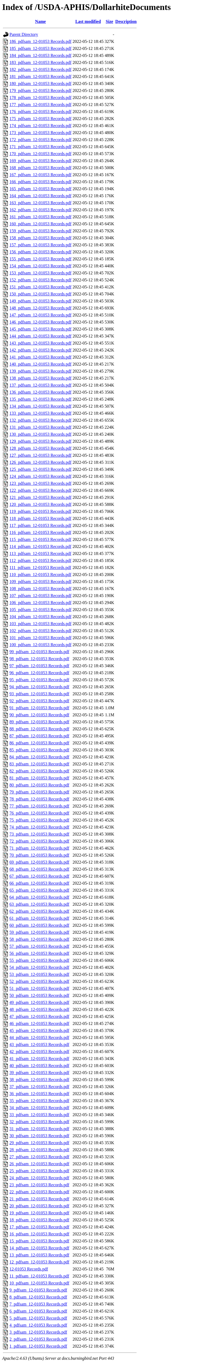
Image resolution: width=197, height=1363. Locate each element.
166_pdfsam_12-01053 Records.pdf (40, 181)
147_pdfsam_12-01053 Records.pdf (40, 315)
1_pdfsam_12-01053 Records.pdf (38, 1346)
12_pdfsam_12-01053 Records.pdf (39, 1262)
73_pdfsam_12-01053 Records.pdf (39, 834)
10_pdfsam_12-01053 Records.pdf (39, 1283)
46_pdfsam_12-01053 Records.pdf (39, 1023)
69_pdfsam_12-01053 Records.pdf (39, 862)
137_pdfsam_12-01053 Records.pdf (40, 385)
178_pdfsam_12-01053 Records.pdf (40, 97)
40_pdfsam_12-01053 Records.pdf (39, 1065)
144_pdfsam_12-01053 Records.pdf (40, 336)
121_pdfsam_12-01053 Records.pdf (40, 497)
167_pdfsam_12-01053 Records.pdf (40, 174)
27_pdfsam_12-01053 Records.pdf (39, 1156)
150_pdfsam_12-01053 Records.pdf (40, 294)
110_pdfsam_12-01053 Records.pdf (40, 574)
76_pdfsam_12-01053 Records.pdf (39, 813)
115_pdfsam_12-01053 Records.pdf (40, 539)
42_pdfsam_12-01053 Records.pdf (39, 1051)
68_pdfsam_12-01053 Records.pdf (39, 869)
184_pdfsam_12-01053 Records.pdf (40, 55)
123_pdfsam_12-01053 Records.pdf (40, 483)
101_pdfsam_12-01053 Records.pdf (40, 637)
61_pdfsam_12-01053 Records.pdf (39, 918)
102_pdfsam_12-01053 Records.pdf (40, 630)
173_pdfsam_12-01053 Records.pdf (40, 132)
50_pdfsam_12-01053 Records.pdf (39, 995)
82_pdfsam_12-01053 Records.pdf (39, 771)
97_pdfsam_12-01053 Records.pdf (39, 665)
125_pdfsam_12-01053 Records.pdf (40, 469)
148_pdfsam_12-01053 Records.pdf (40, 308)
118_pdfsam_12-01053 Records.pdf (40, 518)
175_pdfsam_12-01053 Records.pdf (40, 118)
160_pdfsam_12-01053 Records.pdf (40, 224)
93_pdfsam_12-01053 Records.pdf (39, 693)
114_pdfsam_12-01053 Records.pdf (40, 546)
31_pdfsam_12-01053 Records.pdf (39, 1128)
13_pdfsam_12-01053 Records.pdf (39, 1255)
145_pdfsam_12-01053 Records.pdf (40, 329)
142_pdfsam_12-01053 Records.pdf (40, 350)
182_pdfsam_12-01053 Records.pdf (40, 69)
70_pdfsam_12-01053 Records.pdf (39, 855)
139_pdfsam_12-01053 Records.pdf (40, 371)
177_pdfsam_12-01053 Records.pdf (40, 104)
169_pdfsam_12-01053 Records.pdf (40, 160)
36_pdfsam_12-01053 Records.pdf (39, 1093)
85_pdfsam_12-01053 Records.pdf (39, 750)
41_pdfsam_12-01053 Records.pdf (39, 1058)
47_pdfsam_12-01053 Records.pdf (39, 1016)
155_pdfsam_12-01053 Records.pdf (40, 259)
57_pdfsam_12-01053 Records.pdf (39, 946)
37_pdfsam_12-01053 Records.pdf (39, 1086)
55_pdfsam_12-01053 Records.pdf (39, 960)
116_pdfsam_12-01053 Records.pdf (40, 532)
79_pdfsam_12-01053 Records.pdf (39, 792)
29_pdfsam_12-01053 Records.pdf (39, 1142)
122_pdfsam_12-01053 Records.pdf (40, 490)
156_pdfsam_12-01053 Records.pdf (40, 252)
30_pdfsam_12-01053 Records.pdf (39, 1135)
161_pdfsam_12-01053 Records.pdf (40, 216)
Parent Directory (23, 34)
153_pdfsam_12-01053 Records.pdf (40, 273)
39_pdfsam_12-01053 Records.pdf (39, 1072)
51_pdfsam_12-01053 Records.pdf (39, 988)
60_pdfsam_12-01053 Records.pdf (39, 925)
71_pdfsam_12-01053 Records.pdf (39, 848)
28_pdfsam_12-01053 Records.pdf (39, 1149)
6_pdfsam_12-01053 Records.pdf (38, 1311)
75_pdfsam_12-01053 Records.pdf (39, 820)
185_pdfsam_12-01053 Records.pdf (40, 48)
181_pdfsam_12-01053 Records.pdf (40, 76)
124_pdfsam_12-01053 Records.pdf (40, 476)
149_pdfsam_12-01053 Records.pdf (40, 301)
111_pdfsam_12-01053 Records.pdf (40, 567)
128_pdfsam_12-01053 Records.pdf (40, 448)
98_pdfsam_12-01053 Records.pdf (39, 658)
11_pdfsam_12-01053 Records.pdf (39, 1276)
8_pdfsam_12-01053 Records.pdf (38, 1297)
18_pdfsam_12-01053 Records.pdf (39, 1220)
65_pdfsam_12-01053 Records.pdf (39, 890)
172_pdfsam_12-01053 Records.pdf (40, 139)
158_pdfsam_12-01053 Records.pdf (40, 238)
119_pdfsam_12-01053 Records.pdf (40, 511)
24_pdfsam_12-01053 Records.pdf (39, 1177)
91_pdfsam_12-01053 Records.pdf (39, 708)
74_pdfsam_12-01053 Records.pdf (39, 827)
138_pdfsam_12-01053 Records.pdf (40, 378)
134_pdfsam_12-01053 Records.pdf (40, 406)
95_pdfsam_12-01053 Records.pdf (39, 679)
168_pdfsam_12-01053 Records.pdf (40, 167)
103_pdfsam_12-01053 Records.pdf (40, 623)
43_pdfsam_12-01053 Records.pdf (39, 1044)
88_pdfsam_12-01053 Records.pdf (39, 729)
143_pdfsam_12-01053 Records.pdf (40, 343)
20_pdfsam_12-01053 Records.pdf (39, 1206)
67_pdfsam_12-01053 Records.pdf (39, 876)
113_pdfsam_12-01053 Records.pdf (40, 553)
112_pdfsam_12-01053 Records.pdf (40, 560)
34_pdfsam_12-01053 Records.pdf (39, 1107)
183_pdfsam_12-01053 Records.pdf (40, 62)
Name (40, 21)
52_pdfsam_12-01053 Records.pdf (39, 981)
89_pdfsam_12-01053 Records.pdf (39, 722)
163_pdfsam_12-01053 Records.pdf (40, 202)
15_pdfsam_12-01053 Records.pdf (39, 1241)
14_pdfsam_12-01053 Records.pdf (39, 1248)
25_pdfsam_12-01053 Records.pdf (39, 1170)
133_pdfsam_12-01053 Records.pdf (40, 413)
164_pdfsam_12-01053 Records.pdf (40, 195)
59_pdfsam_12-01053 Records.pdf (39, 932)
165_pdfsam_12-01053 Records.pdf (40, 188)
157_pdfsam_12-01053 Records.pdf (40, 245)
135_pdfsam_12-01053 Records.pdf (40, 399)
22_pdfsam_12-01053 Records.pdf (39, 1192)
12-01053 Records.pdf (28, 1269)
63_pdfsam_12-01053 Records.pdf (39, 904)
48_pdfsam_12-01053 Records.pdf (39, 1009)
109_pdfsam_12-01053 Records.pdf (40, 581)
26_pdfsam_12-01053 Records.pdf (39, 1163)
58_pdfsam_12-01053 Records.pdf (39, 939)
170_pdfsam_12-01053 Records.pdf (40, 153)
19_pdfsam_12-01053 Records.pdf (39, 1213)
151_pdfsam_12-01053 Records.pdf (40, 287)
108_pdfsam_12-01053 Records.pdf (40, 588)
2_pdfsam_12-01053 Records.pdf (38, 1339)
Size (109, 21)
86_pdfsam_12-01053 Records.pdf (39, 743)
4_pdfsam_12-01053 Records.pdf (38, 1325)
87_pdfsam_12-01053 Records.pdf (39, 736)
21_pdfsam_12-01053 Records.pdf (39, 1199)
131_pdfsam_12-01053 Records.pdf (40, 427)
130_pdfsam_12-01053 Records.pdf (40, 434)
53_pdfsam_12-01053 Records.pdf (39, 974)
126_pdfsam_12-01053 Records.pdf (40, 462)
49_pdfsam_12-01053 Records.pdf (39, 1002)
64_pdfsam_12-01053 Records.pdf (39, 897)
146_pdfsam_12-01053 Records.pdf (40, 322)
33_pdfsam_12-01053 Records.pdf (39, 1114)
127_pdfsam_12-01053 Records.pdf (40, 455)
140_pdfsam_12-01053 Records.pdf (40, 364)
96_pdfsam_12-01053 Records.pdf (39, 672)
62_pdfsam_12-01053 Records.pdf (39, 911)
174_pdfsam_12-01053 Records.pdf (40, 125)
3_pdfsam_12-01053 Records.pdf (38, 1332)
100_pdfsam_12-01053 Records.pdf (40, 644)
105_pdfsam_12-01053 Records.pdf (40, 609)
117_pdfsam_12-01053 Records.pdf (40, 525)
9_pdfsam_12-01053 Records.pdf (38, 1290)
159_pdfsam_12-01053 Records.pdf (40, 231)
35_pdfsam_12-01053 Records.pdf (39, 1100)
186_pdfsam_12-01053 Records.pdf (40, 41)
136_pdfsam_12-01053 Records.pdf (40, 392)
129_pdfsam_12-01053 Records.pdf (40, 441)
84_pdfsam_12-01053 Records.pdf (39, 757)
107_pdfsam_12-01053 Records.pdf (40, 595)
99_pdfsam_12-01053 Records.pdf (39, 651)
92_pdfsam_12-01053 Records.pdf (39, 700)
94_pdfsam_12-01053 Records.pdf (39, 686)
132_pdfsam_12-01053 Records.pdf (40, 420)
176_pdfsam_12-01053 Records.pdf (40, 111)
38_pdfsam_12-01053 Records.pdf (39, 1079)
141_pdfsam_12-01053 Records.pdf (40, 357)
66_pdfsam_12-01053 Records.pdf (39, 883)
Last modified (88, 21)
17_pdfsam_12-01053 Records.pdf (39, 1227)
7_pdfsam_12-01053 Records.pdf (38, 1304)
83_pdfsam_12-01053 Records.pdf (39, 764)
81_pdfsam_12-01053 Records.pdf (39, 778)
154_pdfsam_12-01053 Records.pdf (40, 266)
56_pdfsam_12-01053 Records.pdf (39, 953)
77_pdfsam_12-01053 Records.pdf (39, 806)
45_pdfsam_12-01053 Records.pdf (39, 1030)
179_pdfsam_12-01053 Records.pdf (40, 90)
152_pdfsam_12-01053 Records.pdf (40, 280)
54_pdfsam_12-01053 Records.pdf (39, 967)
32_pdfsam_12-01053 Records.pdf (39, 1121)
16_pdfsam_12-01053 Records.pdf (39, 1234)
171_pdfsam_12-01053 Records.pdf (40, 146)
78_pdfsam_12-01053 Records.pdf (39, 799)
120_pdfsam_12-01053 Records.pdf (40, 504)
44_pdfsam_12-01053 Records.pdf (39, 1037)
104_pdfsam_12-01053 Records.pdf (40, 616)
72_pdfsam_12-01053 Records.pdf (39, 841)
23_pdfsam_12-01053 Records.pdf (39, 1185)
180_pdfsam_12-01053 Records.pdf (40, 83)
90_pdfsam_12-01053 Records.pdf (39, 715)
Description (126, 21)
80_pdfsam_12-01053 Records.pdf (39, 785)
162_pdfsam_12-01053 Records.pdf (40, 209)
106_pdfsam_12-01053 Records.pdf (40, 602)
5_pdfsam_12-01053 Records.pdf (38, 1318)
